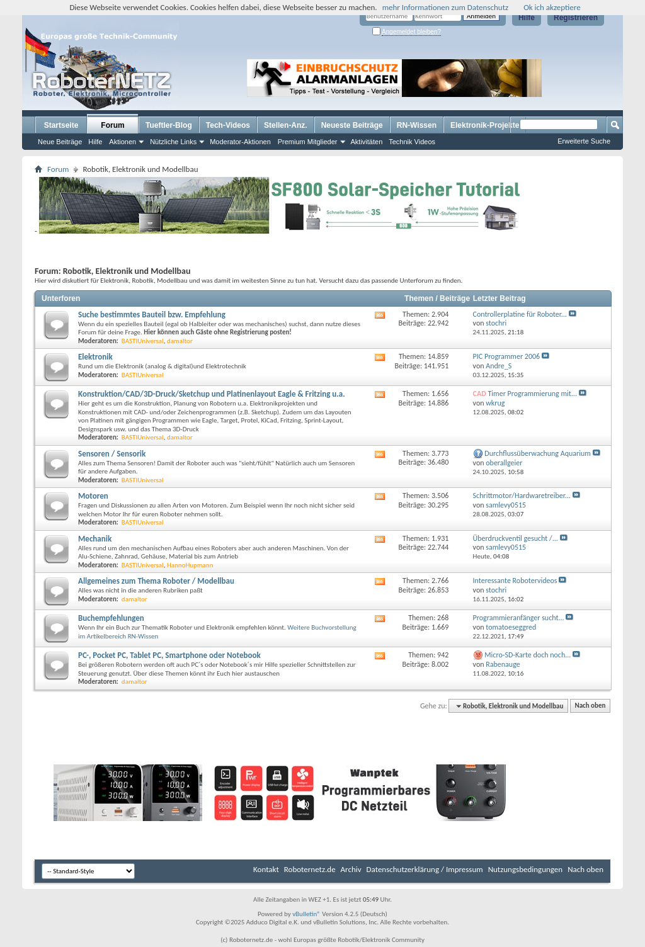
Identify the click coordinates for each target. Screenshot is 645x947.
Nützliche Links (173, 141)
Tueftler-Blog (169, 125)
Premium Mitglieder (308, 141)
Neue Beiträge (60, 141)
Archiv (351, 869)
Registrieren (576, 17)
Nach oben (589, 706)
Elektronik (95, 356)
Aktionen (122, 141)
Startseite (61, 125)
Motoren (93, 496)
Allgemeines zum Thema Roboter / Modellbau (156, 581)
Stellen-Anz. (285, 125)
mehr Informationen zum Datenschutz (445, 7)
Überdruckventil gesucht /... (515, 538)
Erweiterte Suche (583, 141)
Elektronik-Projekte (484, 125)
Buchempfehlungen (111, 618)
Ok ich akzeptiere (551, 7)
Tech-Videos (228, 125)
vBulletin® (306, 914)
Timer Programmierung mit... (532, 393)
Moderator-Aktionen (240, 141)
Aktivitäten (367, 141)
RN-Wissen (417, 125)
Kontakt (266, 869)
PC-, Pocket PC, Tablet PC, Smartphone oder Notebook (169, 655)
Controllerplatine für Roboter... (520, 314)
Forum (112, 125)
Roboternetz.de (310, 869)
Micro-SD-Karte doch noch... (527, 654)
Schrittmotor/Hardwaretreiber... (522, 495)
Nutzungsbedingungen (525, 869)
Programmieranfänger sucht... (518, 617)
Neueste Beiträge (352, 125)
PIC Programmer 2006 (506, 356)
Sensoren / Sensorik (112, 453)
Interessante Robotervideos (515, 580)
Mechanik (94, 538)
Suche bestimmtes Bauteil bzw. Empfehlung (151, 314)
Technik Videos (412, 141)
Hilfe (526, 17)
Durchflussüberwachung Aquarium (537, 453)
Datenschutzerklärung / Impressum (425, 869)
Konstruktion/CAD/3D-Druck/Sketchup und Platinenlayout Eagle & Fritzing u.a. (211, 394)
